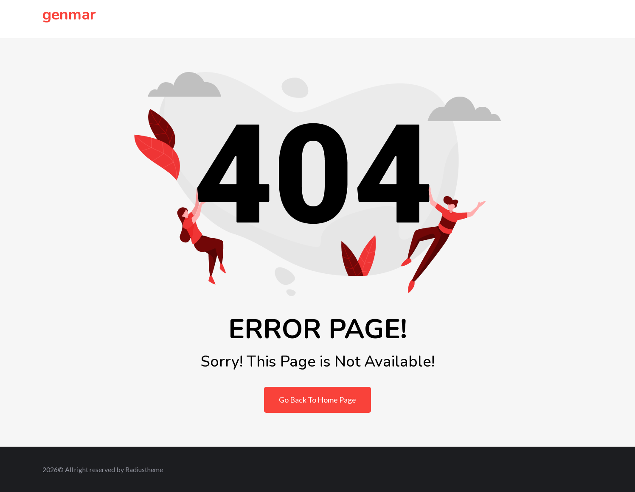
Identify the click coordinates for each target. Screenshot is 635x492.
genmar (69, 14)
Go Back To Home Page (317, 399)
